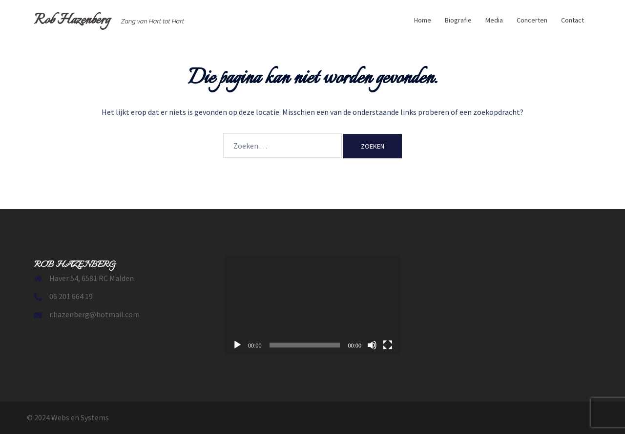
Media (494, 20)
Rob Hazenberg (72, 20)
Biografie (458, 20)
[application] (312, 305)
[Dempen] (372, 345)
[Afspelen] (237, 345)
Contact (572, 20)
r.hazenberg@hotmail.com (94, 314)
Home (422, 20)
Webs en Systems (80, 417)
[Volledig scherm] (388, 345)
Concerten (532, 20)
